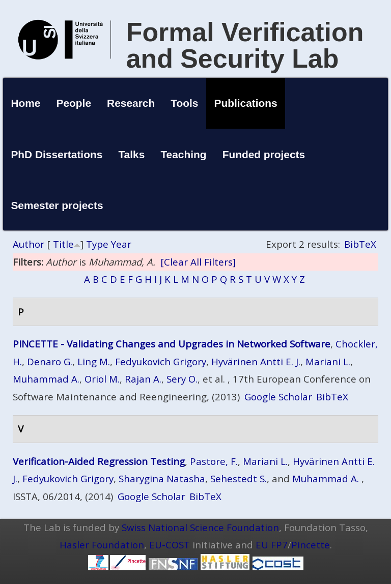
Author (28, 244)
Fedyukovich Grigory (160, 361)
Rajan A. (143, 378)
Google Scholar (278, 396)
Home (25, 103)
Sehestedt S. (238, 478)
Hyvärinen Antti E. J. (255, 361)
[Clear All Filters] (198, 261)
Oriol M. (102, 378)
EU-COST (169, 544)
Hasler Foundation (102, 544)
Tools (184, 103)
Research (131, 103)
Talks (131, 154)
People (74, 103)
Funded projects (263, 154)
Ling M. (93, 361)
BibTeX (360, 244)
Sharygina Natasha (162, 478)
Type (97, 244)
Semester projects (57, 205)
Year (121, 244)
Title (63, 244)
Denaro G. (49, 361)
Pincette (310, 544)
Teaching (183, 154)
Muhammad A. (46, 378)
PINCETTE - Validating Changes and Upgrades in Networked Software (171, 343)
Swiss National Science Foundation (200, 527)
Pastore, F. (214, 461)
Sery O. (182, 378)
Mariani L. (327, 361)
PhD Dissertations (56, 154)
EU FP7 (272, 544)
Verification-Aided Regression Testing (99, 461)
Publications (245, 103)
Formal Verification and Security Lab (245, 45)
